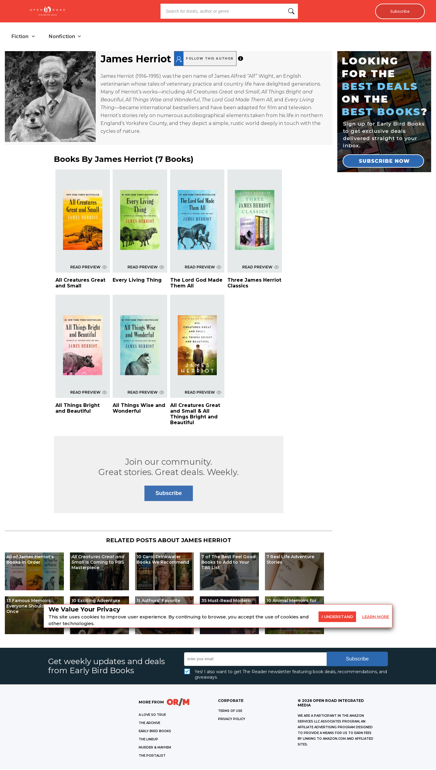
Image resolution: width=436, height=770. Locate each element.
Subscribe (398, 11)
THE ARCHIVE (149, 724)
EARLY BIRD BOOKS (155, 732)
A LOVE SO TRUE (152, 715)
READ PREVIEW (88, 267)
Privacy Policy (231, 720)
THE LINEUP (148, 740)
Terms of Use (230, 711)
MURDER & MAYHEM (155, 748)
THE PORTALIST (152, 756)
